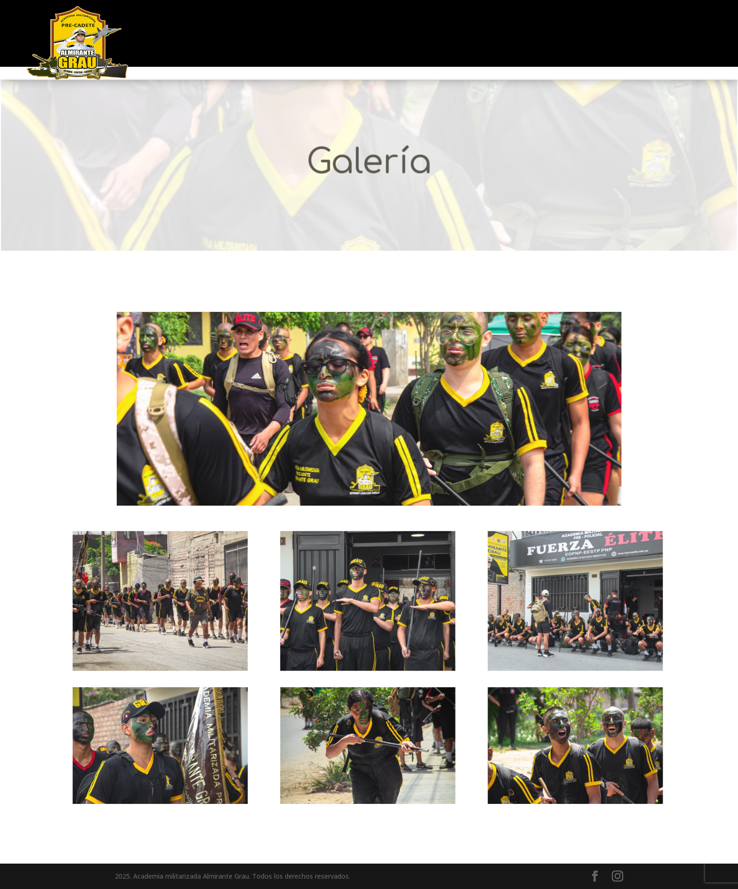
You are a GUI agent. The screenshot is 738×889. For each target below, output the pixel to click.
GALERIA (650, 34)
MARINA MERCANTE (503, 34)
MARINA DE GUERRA (233, 34)
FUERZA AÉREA (336, 34)
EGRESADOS (590, 34)
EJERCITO (415, 34)
